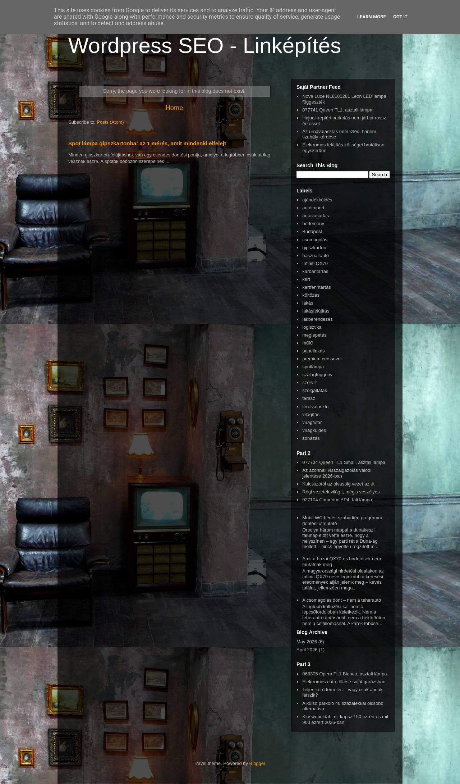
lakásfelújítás (315, 311)
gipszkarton (314, 247)
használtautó (315, 255)
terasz (308, 398)
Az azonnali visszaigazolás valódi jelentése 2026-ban (336, 473)
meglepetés (314, 335)
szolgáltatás (314, 390)
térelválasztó (315, 406)
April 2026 (307, 649)
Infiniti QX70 (315, 263)
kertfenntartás (316, 287)
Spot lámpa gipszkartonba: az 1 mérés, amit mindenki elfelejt (147, 143)
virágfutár (312, 422)
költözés (310, 295)
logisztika (311, 327)
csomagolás (314, 239)
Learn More (371, 16)
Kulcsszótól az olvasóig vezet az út (338, 484)
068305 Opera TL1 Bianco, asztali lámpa (344, 673)
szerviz (309, 382)
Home (174, 107)
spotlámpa (313, 366)
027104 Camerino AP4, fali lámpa (337, 499)
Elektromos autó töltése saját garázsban (343, 681)
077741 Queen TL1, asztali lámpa (337, 110)
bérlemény (313, 223)
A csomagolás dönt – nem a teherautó (341, 600)
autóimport (313, 207)
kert (306, 279)
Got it (400, 16)
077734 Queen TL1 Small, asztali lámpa (343, 462)
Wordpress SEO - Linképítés (204, 45)
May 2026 (306, 641)
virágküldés (314, 430)
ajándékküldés (317, 199)
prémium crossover (322, 358)
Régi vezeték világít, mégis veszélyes (341, 491)
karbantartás (315, 271)
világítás (310, 414)
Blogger (257, 763)
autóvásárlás (315, 215)
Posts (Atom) (110, 122)
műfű (307, 343)
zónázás (310, 438)
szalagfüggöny (317, 374)
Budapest (312, 231)
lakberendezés (317, 319)
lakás (307, 303)
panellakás (313, 351)
